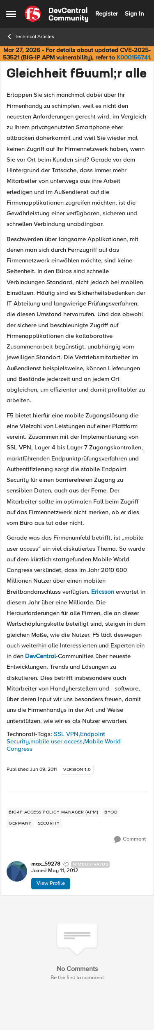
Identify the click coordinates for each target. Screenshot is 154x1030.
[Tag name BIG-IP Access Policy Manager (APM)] (53, 812)
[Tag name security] (49, 823)
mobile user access (56, 741)
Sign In (134, 13)
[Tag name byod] (111, 812)
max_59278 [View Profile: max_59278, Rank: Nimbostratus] (45, 864)
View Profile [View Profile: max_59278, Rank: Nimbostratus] (51, 883)
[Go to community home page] (56, 14)
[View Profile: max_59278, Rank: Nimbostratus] (17, 871)
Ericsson (102, 591)
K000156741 (133, 57)
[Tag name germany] (20, 823)
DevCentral (40, 656)
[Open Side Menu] (11, 14)
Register (106, 13)
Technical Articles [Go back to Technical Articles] (30, 36)
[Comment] (130, 839)
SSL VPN (66, 734)
